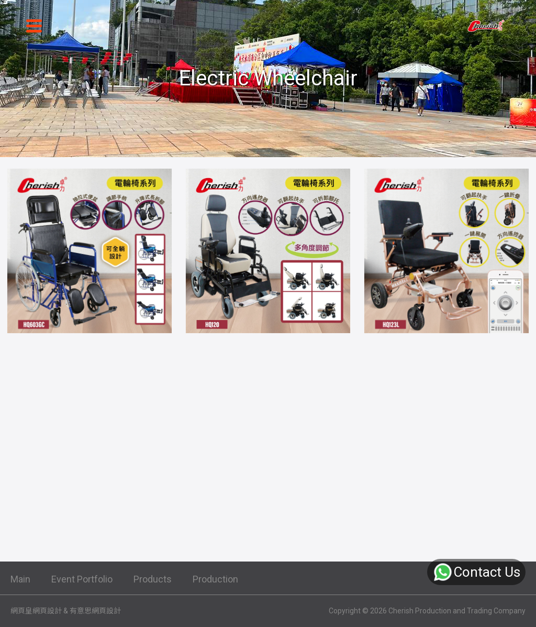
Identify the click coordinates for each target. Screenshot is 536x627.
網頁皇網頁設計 (36, 611)
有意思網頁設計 (95, 611)
